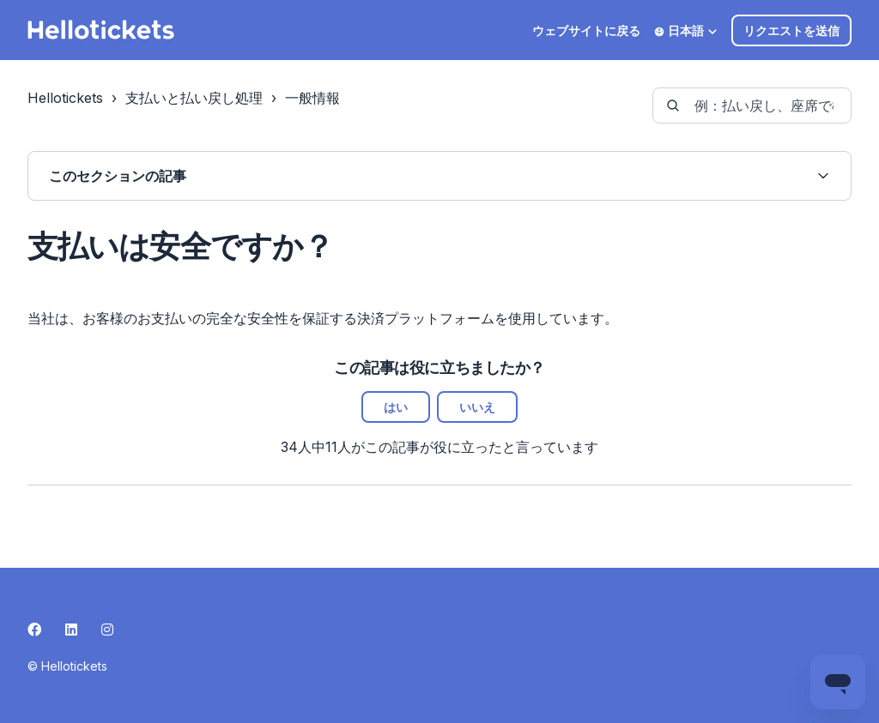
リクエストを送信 (791, 30)
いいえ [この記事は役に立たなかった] (477, 407)
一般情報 (312, 97)
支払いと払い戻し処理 (194, 97)
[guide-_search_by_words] (752, 105)
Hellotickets (65, 97)
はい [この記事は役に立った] (396, 407)
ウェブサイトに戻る (586, 30)
